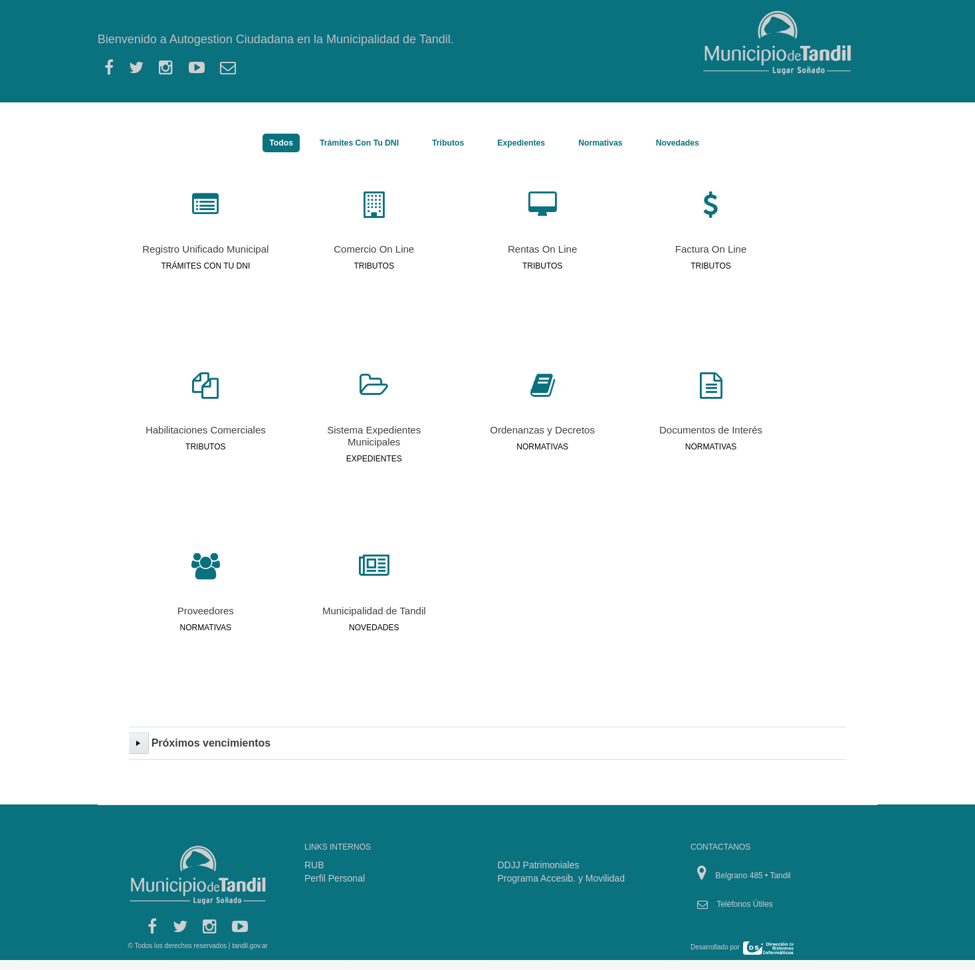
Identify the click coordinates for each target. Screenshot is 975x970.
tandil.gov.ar (250, 945)
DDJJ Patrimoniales (539, 865)
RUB (314, 865)
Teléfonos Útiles (744, 904)
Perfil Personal (334, 878)
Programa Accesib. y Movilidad (561, 878)
